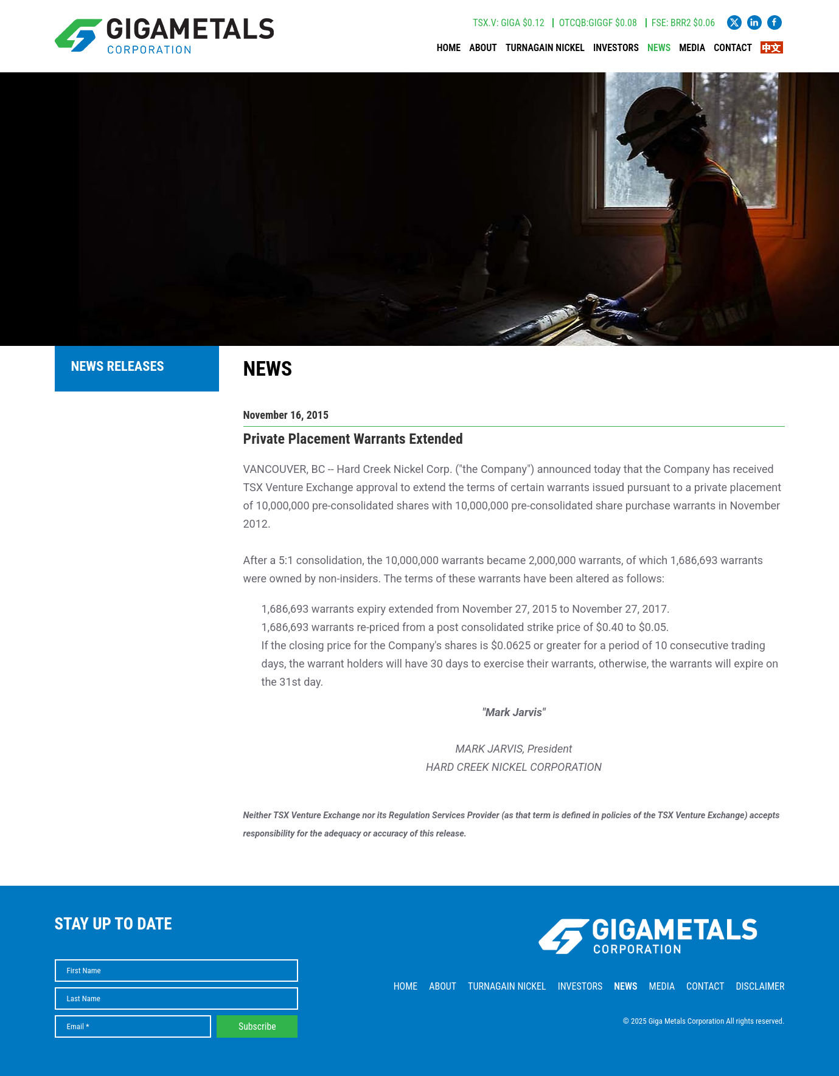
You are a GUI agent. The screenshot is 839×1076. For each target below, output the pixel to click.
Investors (616, 47)
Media (692, 47)
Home (449, 47)
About (483, 47)
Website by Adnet (758, 1039)
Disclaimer (760, 986)
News (658, 47)
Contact (733, 47)
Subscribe (257, 1026)
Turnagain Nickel (545, 47)
